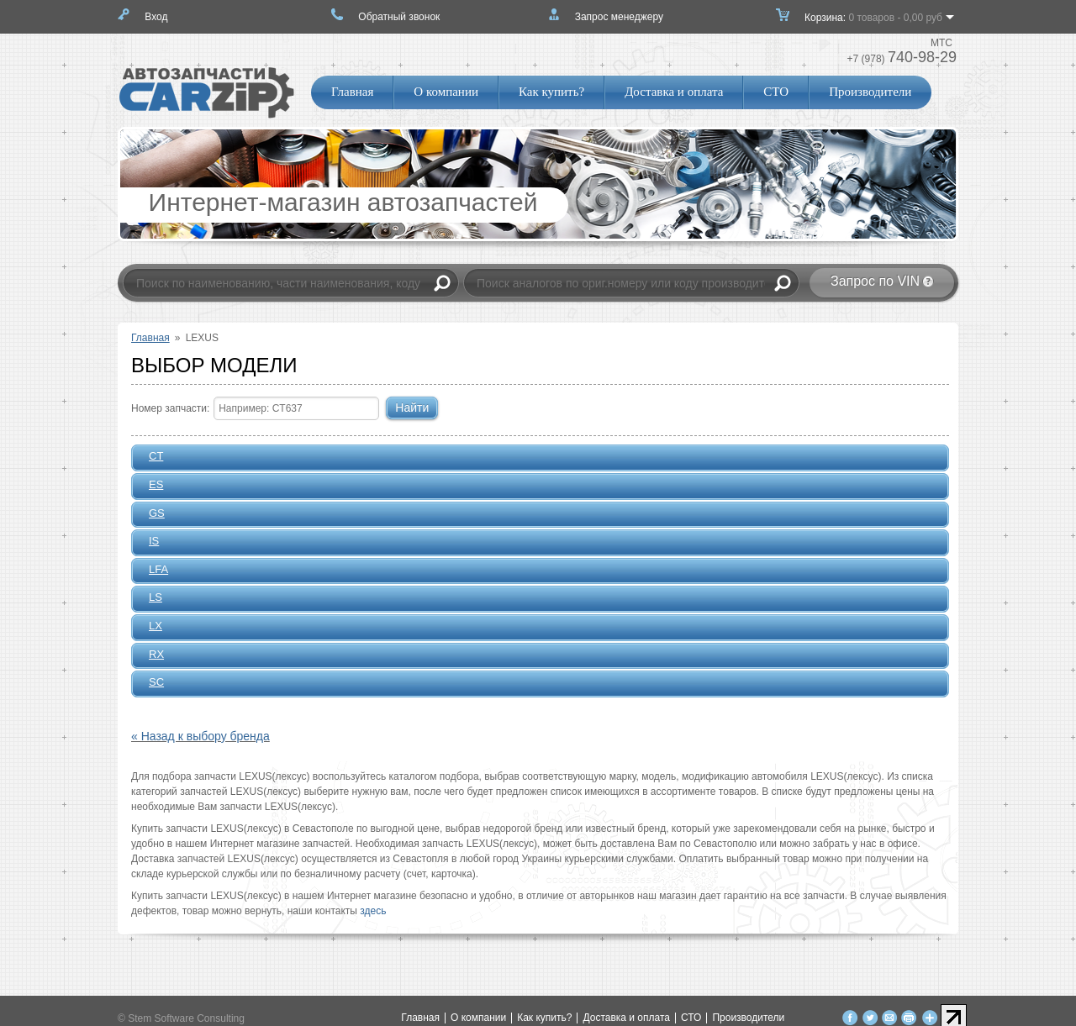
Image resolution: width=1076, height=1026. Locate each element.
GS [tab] (151, 514)
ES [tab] (151, 485)
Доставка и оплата (674, 91)
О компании (446, 91)
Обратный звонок (399, 17)
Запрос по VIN (875, 281)
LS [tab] (150, 598)
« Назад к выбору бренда (200, 736)
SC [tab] (151, 683)
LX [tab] (150, 626)
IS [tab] (149, 542)
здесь (373, 911)
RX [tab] (151, 655)
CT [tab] (151, 457)
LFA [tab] (153, 570)
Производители (870, 91)
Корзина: (873, 23)
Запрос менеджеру (619, 17)
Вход (156, 17)
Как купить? (551, 91)
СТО (776, 91)
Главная (352, 91)
